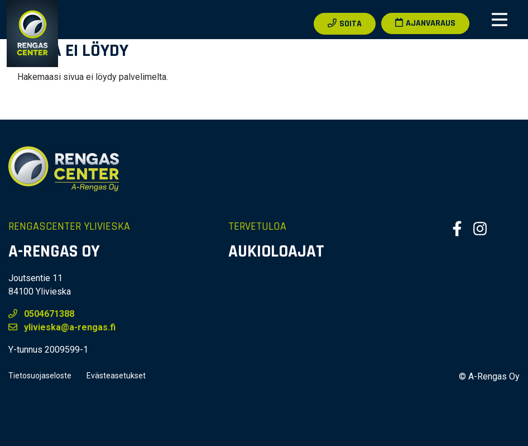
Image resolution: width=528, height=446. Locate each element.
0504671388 (41, 314)
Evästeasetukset (116, 375)
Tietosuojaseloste (39, 375)
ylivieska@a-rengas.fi (62, 327)
